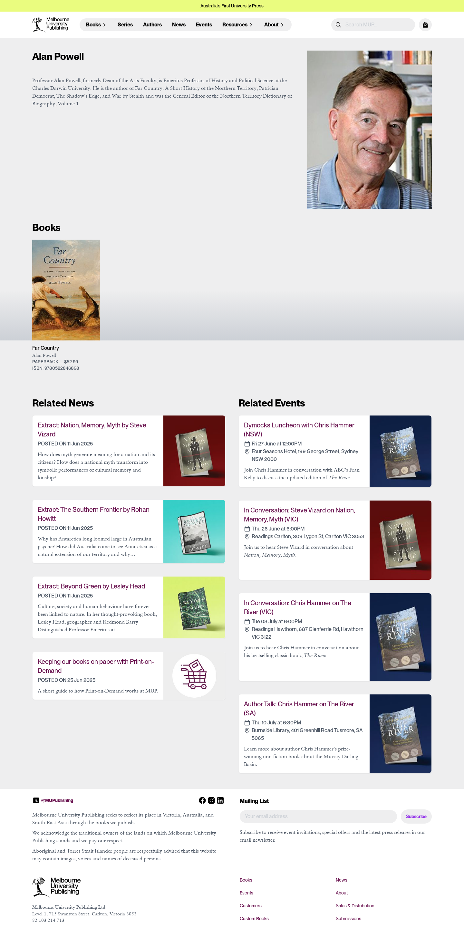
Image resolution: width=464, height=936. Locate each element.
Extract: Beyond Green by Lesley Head (91, 586)
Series (125, 25)
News (179, 25)
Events (204, 25)
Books (246, 880)
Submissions (348, 918)
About (342, 892)
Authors (152, 25)
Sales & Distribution (355, 905)
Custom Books (254, 918)
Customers (251, 905)
